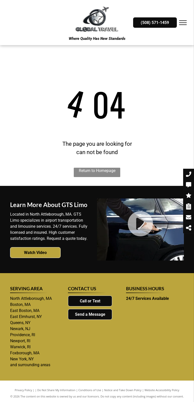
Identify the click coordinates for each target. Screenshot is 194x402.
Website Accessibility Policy (161, 390)
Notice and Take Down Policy (123, 390)
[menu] (182, 22)
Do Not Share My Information (56, 390)
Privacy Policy (23, 390)
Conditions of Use (89, 390)
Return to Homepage (97, 170)
